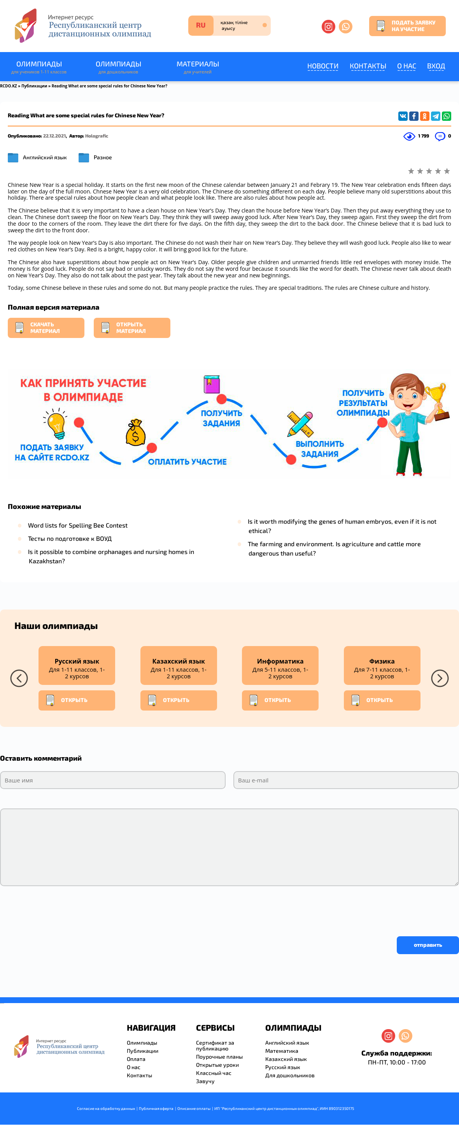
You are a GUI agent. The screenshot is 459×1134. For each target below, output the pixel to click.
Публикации (34, 86)
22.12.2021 (54, 135)
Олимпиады (39, 67)
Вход (436, 65)
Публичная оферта (156, 1108)
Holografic (96, 135)
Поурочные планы (219, 1056)
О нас (406, 65)
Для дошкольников (290, 1075)
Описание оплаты (193, 1108)
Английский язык (45, 157)
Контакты (368, 65)
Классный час (213, 1073)
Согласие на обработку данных (106, 1108)
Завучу (205, 1081)
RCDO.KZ (8, 86)
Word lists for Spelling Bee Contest (78, 525)
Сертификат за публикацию (215, 1045)
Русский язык (282, 1067)
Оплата (136, 1059)
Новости (323, 65)
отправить (428, 944)
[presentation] (59, 909)
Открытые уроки (217, 1064)
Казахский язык (286, 1059)
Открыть (66, 700)
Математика (281, 1050)
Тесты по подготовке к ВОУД (70, 538)
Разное (103, 157)
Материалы (198, 67)
